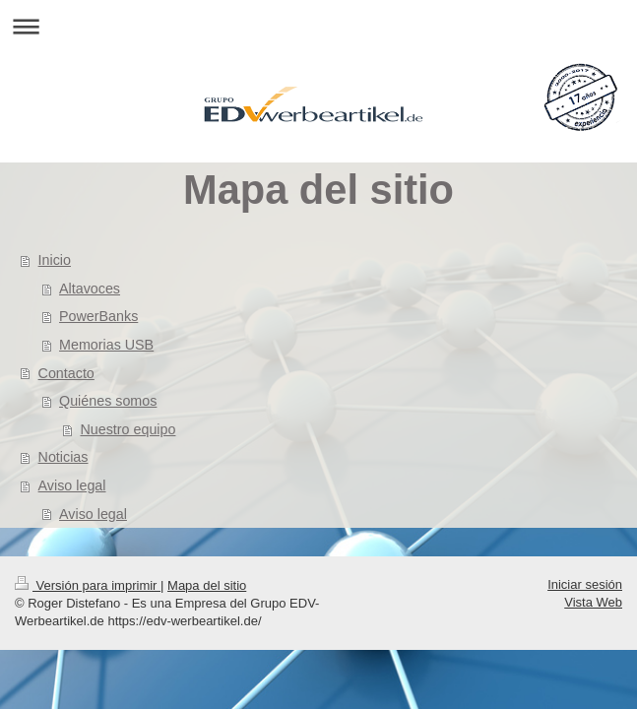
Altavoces (89, 288)
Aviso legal (72, 485)
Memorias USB (106, 345)
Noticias (63, 457)
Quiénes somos (108, 401)
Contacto (66, 373)
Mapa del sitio (206, 585)
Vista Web (593, 602)
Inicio (54, 260)
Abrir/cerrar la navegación (318, 26)
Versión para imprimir (87, 585)
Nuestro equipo (127, 429)
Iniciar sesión (584, 584)
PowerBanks (98, 316)
